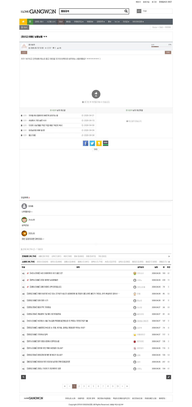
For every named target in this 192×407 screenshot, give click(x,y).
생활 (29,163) (44, 256)
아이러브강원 (138, 22)
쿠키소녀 (140, 273)
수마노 (139, 280)
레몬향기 (140, 348)
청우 (138, 362)
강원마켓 (100, 22)
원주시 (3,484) (56, 262)
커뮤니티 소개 (70, 398)
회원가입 (146, 2)
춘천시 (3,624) (42, 262)
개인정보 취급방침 (104, 398)
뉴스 (116, 22)
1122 (145, 11)
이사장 (139, 307)
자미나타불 (141, 287)
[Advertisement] (46, 172)
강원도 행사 (39, 22)
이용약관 (81, 398)
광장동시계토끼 (142, 321)
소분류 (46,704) (28, 262)
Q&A (61, 22)
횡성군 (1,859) (151, 262)
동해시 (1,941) (83, 262)
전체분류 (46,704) (29, 256)
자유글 (125, 22)
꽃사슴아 (32, 45)
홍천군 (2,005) (137, 262)
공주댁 (139, 328)
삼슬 (138, 355)
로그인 (154, 2)
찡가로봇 (140, 341)
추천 (168, 267)
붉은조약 (140, 314)
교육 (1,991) (56, 256)
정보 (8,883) (79, 256)
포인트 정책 (91, 398)
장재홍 (30, 206)
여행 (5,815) (91, 256)
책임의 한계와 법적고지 (121, 398)
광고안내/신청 (137, 398)
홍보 (109, 22)
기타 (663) (102, 256)
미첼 (138, 294)
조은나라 (31, 233)
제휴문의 (162, 398)
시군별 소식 (51, 22)
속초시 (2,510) (110, 262)
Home (154, 27)
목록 (168, 52)
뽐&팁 (68, 22)
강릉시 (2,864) (69, 262)
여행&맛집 (78, 22)
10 (118, 386)
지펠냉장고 (141, 335)
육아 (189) (68, 256)
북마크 (138, 2)
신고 (24, 52)
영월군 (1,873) (165, 262)
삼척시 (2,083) (124, 262)
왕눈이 (139, 301)
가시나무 (31, 220)
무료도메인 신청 (150, 398)
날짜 (156, 267)
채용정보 (90, 22)
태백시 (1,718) (97, 262)
